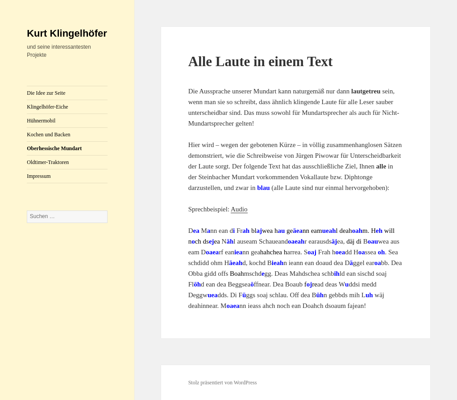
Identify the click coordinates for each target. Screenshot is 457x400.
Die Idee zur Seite (46, 93)
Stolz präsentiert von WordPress (222, 382)
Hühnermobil (41, 121)
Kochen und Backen (48, 134)
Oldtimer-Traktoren (48, 162)
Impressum (38, 176)
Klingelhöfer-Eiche (47, 107)
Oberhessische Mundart (54, 148)
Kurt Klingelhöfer (67, 33)
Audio (239, 209)
